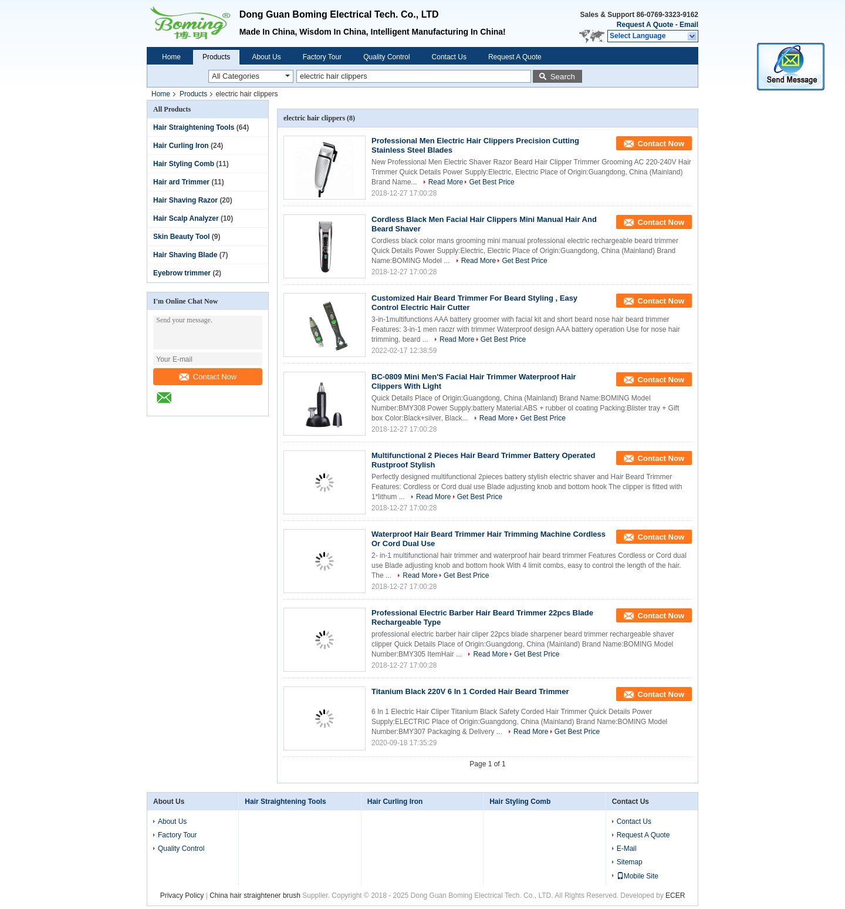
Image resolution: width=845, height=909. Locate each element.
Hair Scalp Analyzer (186, 218)
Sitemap (630, 862)
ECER (675, 895)
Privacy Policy (182, 895)
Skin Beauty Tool (181, 237)
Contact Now (207, 376)
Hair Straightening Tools (193, 127)
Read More (445, 182)
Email (689, 25)
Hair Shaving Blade (185, 255)
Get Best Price (491, 182)
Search (562, 76)
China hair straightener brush (254, 895)
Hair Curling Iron (181, 146)
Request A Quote (645, 25)
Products (216, 57)
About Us (266, 57)
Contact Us (449, 57)
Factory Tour (322, 57)
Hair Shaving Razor (185, 200)
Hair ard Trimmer (181, 182)
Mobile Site (637, 876)
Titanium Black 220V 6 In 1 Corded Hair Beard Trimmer (470, 691)
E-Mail (627, 848)
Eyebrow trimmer (182, 273)
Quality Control (386, 57)
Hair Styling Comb (183, 164)
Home (171, 57)
